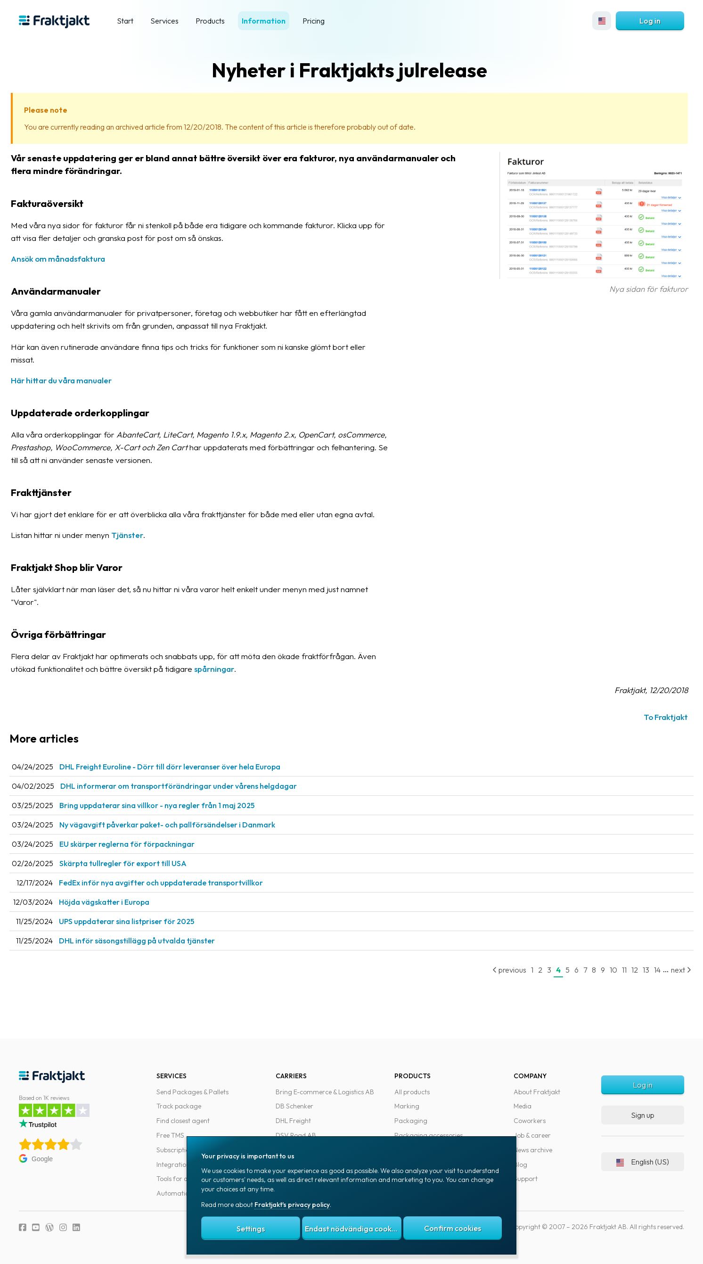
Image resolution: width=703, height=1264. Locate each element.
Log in (650, 20)
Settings (251, 1228)
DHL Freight (293, 1120)
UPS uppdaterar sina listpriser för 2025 (143, 921)
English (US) (642, 1161)
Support (526, 1178)
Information (264, 20)
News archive (533, 1150)
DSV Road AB (296, 1135)
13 (636, 970)
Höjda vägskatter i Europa (120, 902)
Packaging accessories (428, 1135)
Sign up (642, 1115)
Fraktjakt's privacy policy (292, 1204)
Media (522, 1106)
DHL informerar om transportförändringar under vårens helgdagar (195, 786)
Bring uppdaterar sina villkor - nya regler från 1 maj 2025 (173, 805)
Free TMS (170, 1135)
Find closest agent (183, 1120)
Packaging (410, 1120)
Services (164, 20)
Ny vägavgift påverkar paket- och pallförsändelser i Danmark (184, 824)
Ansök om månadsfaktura (74, 259)
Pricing (313, 20)
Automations (176, 1193)
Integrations (174, 1164)
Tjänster (144, 535)
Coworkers (530, 1120)
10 (604, 970)
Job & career (532, 1135)
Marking (406, 1106)
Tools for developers (185, 1178)
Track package (178, 1106)
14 (648, 970)
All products (412, 1092)
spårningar (231, 669)
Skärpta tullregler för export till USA (139, 863)
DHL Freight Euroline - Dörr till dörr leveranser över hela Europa (186, 766)
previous (500, 970)
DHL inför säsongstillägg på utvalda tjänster (153, 940)
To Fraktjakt (656, 717)
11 (615, 970)
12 (625, 970)
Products (210, 20)
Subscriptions (176, 1150)
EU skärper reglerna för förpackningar (143, 844)
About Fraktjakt (537, 1092)
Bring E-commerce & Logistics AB (325, 1092)
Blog (520, 1164)
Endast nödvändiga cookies (353, 1228)
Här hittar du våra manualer (77, 380)
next (672, 970)
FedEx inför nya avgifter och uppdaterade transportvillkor (177, 882)
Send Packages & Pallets (192, 1092)
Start (125, 20)
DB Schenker (294, 1106)
